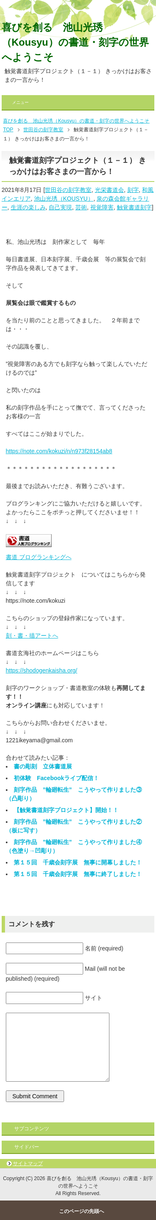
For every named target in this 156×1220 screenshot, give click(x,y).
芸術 (81, 207)
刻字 (133, 190)
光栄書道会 (109, 190)
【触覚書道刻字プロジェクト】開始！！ (66, 810)
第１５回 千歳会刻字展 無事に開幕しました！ (78, 862)
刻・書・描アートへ (32, 635)
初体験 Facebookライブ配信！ (56, 778)
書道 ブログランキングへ (39, 557)
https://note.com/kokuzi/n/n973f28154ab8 (59, 451)
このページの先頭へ (81, 1211)
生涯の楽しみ (28, 207)
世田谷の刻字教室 (68, 190)
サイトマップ (28, 1163)
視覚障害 (102, 207)
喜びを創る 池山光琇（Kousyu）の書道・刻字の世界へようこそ (75, 42)
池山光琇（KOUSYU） (64, 198)
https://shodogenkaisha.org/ (41, 670)
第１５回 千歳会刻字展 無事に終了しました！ (78, 874)
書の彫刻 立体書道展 (43, 766)
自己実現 (60, 207)
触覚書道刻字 (134, 207)
